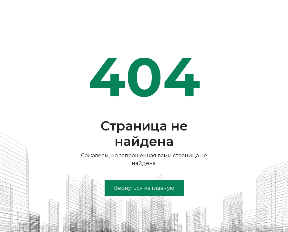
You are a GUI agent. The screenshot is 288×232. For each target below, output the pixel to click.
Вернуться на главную (144, 188)
